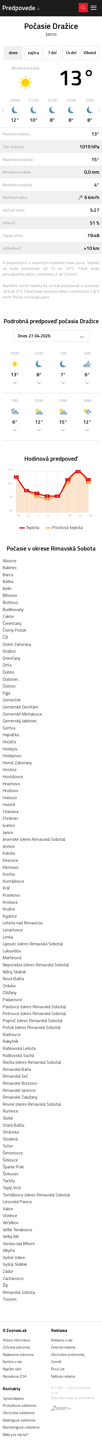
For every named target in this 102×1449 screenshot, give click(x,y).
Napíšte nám (12, 1369)
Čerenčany (12, 623)
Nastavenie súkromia (18, 1354)
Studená (10, 1139)
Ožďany (10, 992)
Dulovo (9, 686)
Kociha (9, 874)
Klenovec (11, 867)
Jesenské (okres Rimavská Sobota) (34, 839)
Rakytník (10, 1041)
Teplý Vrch (12, 1187)
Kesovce (10, 860)
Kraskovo (11, 895)
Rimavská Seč (15, 1076)
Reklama (59, 1330)
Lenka (8, 937)
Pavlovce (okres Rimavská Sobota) (34, 1006)
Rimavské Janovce (19, 1090)
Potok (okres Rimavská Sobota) (31, 1027)
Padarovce (12, 999)
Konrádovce (13, 881)
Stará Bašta (13, 1125)
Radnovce (12, 1034)
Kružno (9, 909)
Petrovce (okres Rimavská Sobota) (34, 1013)
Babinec (10, 567)
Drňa (7, 665)
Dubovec (10, 679)
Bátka (8, 581)
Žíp (5, 1285)
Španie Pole (13, 1166)
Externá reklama (63, 1347)
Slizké (8, 1118)
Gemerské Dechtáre (20, 707)
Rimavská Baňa (17, 1069)
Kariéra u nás (12, 1361)
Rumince (10, 1111)
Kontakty (11, 1389)
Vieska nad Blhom (19, 1243)
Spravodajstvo (13, 1398)
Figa (6, 693)
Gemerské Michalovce (22, 714)
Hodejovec (12, 755)
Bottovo (10, 602)
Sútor (8, 1145)
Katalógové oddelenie (19, 1420)
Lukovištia (12, 950)
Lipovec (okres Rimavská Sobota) (33, 943)
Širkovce (10, 1160)
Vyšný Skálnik (15, 1264)
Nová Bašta (13, 978)
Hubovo (10, 797)
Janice (8, 832)
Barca (8, 574)
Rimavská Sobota (19, 1292)
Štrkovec (11, 1173)
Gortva (9, 727)
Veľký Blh (11, 1236)
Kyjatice (10, 916)
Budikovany (13, 609)
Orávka (9, 985)
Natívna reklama (63, 1376)
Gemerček (12, 699)
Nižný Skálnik (14, 971)
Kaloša (9, 853)
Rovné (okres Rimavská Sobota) (32, 1104)
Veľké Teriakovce (17, 1229)
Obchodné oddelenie (19, 1413)
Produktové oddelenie (19, 1405)
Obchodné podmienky (68, 1354)
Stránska (11, 1132)
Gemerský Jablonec (20, 720)
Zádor (8, 1271)
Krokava (10, 902)
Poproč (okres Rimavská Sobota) (32, 1020)
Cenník (56, 1361)
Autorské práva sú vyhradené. (73, 1398)
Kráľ (6, 888)
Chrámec (10, 818)
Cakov (8, 616)
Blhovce (10, 595)
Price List (57, 1369)
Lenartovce (13, 930)
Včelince (10, 1215)
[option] (14, 110)
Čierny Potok (14, 630)
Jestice (9, 846)
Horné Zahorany (17, 762)
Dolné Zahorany (17, 644)
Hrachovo (11, 783)
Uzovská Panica (17, 1201)
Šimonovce (13, 1153)
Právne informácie (16, 1340)
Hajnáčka (11, 734)
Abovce (9, 560)
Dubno (8, 672)
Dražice (9, 651)
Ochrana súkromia (16, 1347)
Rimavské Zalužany (20, 1097)
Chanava (10, 811)
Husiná (9, 804)
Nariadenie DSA (15, 1376)
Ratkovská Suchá (18, 1055)
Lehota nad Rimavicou (23, 922)
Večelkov (10, 1222)
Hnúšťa (9, 741)
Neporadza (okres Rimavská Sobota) (36, 964)
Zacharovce (13, 1278)
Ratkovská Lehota (19, 1048)
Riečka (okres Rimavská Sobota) (32, 1062)
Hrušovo (10, 790)
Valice (8, 1208)
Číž (5, 637)
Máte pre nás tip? (15, 1434)
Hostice (10, 769)
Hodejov (10, 748)
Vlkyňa (9, 1250)
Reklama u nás (61, 1340)
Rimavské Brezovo (20, 1083)
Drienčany (11, 658)
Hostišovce (13, 776)
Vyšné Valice (14, 1257)
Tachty (9, 1180)
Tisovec (10, 1299)
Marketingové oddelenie (21, 1427)
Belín (7, 588)
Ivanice (9, 825)
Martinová (12, 957)
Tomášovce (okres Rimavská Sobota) (36, 1194)
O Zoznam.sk (15, 1330)
